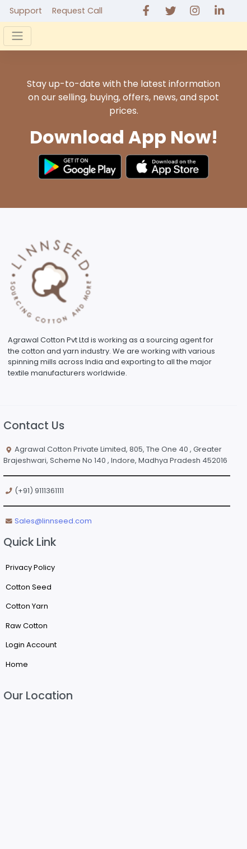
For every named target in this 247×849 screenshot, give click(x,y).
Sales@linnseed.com (53, 521)
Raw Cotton (27, 625)
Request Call (77, 10)
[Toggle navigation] (17, 35)
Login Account (31, 644)
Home (17, 664)
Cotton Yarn (27, 606)
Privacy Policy (30, 567)
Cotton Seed (29, 587)
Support (26, 10)
